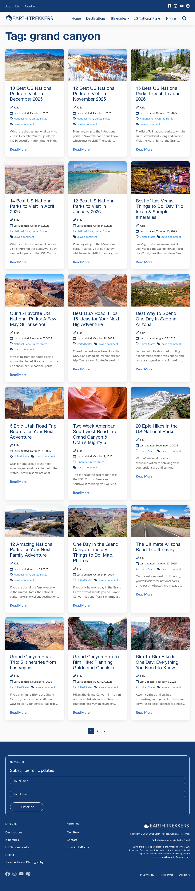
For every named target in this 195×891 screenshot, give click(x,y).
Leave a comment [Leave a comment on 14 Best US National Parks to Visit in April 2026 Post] (24, 236)
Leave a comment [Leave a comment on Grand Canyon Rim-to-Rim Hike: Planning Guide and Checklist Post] (108, 687)
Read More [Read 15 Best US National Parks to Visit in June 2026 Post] (144, 149)
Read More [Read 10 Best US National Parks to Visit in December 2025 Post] (18, 149)
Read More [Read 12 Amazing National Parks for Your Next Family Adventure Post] (18, 605)
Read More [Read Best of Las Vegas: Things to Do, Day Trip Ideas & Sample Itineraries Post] (144, 262)
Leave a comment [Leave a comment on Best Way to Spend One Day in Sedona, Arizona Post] (171, 343)
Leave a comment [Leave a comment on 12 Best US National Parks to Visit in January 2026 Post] (87, 236)
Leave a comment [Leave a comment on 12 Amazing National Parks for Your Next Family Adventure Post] (24, 580)
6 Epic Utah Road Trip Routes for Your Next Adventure (33, 432)
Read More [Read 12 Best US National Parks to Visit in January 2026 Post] (81, 262)
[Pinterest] (188, 6)
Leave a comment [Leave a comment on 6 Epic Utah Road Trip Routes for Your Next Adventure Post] (45, 456)
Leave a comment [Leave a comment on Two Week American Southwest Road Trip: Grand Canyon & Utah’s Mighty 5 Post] (87, 467)
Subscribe (26, 807)
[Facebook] (169, 6)
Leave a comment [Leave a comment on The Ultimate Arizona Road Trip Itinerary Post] (171, 569)
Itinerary (82, 461)
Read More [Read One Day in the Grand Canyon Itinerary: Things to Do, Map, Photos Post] (81, 605)
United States (39, 118)
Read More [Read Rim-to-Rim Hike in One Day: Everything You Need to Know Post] (144, 712)
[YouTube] (182, 6)
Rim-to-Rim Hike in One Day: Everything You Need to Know (157, 662)
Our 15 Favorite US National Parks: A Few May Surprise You (33, 319)
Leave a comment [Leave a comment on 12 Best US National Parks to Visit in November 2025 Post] (87, 124)
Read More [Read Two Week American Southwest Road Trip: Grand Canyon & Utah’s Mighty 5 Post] (81, 492)
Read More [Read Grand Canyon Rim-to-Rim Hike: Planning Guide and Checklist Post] (81, 712)
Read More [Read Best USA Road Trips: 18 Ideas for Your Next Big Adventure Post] (81, 369)
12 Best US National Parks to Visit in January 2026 (94, 206)
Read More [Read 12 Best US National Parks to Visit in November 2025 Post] (81, 149)
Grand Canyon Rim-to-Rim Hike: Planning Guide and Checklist (97, 662)
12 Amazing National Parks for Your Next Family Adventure (32, 550)
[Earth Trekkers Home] (29, 18)
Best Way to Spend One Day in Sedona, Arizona (156, 319)
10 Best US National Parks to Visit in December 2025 (31, 94)
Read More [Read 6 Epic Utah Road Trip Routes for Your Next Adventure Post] (18, 481)
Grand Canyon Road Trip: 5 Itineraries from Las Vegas (33, 662)
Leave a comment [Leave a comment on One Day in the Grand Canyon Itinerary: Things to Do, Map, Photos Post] (108, 580)
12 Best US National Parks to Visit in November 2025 (94, 94)
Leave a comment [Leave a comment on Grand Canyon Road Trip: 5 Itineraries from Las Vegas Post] (45, 687)
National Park (22, 118)
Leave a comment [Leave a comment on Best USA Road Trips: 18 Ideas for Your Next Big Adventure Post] (108, 343)
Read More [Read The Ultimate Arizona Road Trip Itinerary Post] (144, 594)
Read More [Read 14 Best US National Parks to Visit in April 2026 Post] (18, 262)
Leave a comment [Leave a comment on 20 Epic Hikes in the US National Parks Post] (171, 451)
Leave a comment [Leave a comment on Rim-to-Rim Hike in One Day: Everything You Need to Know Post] (171, 687)
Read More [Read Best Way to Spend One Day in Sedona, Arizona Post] (144, 369)
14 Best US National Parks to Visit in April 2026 (32, 206)
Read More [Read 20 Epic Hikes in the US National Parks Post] (144, 476)
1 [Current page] (92, 731)
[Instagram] (175, 6)
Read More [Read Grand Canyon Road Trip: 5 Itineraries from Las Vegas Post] (18, 712)
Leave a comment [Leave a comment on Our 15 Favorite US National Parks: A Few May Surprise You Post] (24, 349)
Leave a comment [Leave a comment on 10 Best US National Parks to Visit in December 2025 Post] (24, 124)
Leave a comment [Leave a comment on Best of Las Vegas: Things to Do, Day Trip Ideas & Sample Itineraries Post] (171, 236)
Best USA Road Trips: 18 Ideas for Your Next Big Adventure (96, 319)
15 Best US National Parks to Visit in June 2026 (158, 94)
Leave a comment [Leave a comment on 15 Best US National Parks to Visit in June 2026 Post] (150, 124)
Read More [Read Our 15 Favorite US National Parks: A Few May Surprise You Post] (18, 374)
